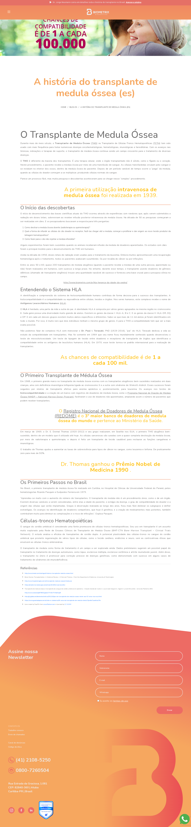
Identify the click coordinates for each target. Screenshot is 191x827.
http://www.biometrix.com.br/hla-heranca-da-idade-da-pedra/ (95, 282)
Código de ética (15, 747)
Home (63, 107)
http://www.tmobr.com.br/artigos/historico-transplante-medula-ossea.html (49, 573)
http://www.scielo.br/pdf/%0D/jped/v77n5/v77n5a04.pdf (43, 593)
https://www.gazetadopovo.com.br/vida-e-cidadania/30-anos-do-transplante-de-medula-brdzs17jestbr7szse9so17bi (63, 600)
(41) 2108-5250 (29, 760)
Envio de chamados (16, 735)
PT (170, 12)
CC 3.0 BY (68, 604)
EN (161, 12)
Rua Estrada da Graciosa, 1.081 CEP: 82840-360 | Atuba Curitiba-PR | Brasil (27, 787)
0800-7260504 (28, 770)
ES (179, 12)
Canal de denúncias (16, 743)
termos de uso (120, 700)
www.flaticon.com (49, 604)
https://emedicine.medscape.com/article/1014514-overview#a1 (45, 585)
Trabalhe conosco (16, 730)
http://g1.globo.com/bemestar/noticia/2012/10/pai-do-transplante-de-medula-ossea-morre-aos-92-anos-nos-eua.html (63, 596)
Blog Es (38, 11)
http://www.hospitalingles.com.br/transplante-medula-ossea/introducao (48, 581)
